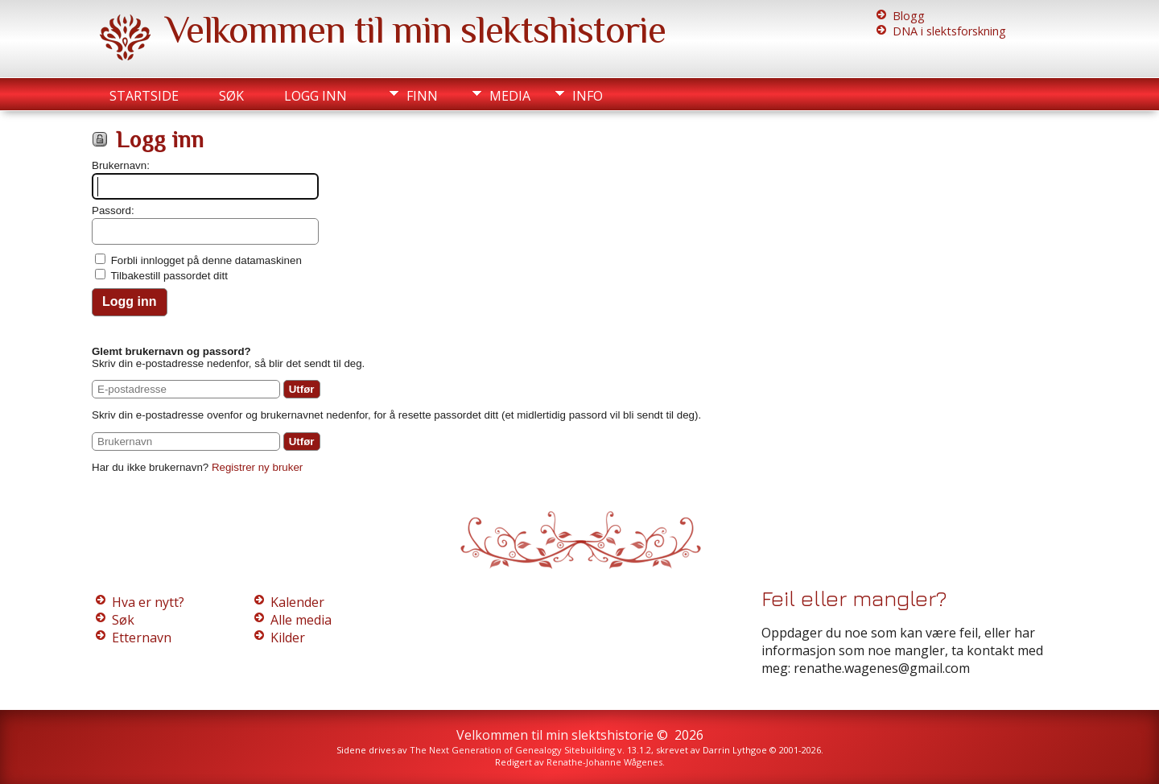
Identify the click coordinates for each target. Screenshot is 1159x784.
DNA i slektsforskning (949, 31)
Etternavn (141, 637)
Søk (231, 96)
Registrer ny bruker (257, 467)
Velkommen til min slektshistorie (415, 30)
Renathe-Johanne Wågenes (604, 762)
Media (509, 96)
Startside (144, 96)
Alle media (301, 620)
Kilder (287, 637)
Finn (422, 96)
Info (587, 96)
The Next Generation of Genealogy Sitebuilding (512, 750)
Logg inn (315, 96)
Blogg (909, 15)
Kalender (297, 602)
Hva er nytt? (148, 602)
